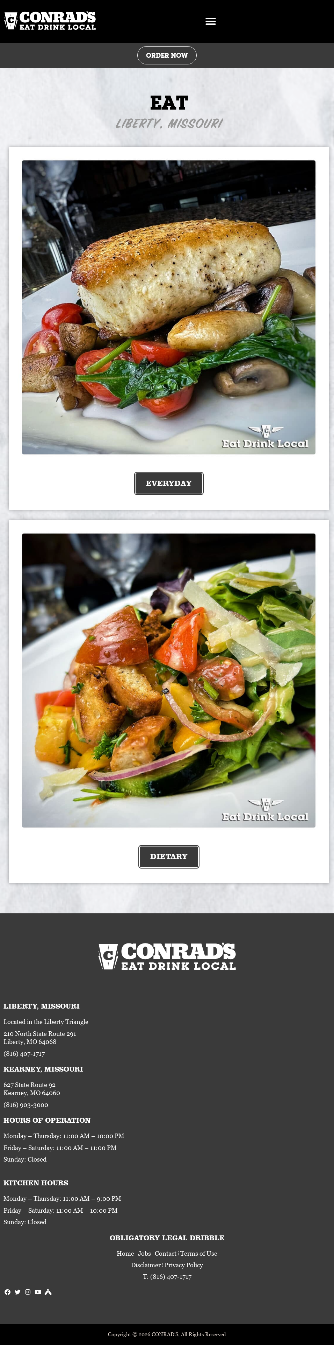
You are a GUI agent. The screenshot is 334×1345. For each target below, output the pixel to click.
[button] (210, 21)
